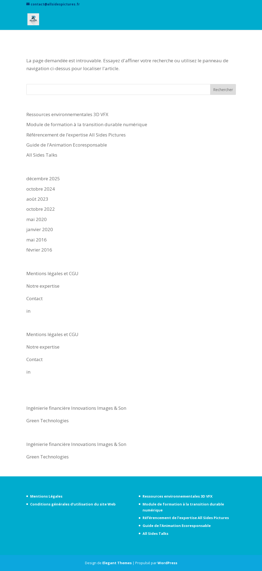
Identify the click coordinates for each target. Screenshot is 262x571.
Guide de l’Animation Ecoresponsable (66, 145)
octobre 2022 (40, 209)
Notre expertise (42, 286)
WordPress (167, 562)
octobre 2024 (40, 189)
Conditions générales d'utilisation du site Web (73, 504)
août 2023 (37, 199)
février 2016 (39, 250)
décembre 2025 (43, 178)
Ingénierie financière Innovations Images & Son (76, 408)
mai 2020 (36, 219)
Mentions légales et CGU (52, 273)
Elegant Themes (117, 562)
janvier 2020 (39, 229)
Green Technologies (47, 420)
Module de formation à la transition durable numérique (86, 124)
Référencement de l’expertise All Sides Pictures (76, 135)
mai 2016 (36, 240)
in (28, 311)
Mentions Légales (46, 496)
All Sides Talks (41, 155)
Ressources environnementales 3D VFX (67, 114)
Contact (34, 298)
